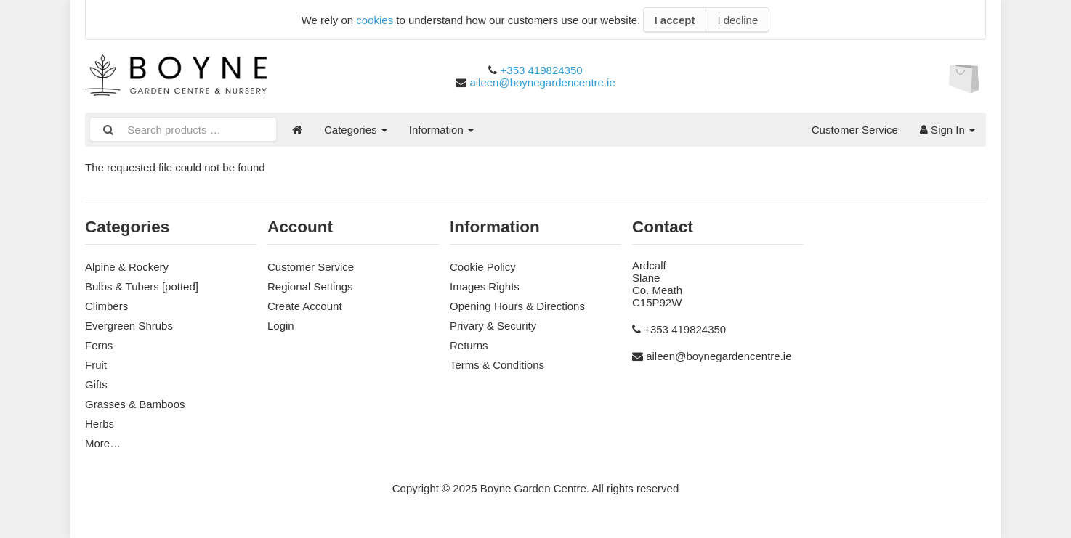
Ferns (99, 345)
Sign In (947, 129)
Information (441, 129)
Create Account (304, 306)
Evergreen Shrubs (129, 325)
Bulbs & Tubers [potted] (141, 286)
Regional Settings (310, 286)
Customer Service (855, 129)
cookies (374, 20)
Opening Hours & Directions (517, 306)
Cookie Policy (483, 267)
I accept (675, 20)
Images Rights (485, 286)
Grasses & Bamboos (135, 404)
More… (103, 443)
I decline (737, 20)
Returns (469, 345)
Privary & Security (493, 325)
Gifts (96, 384)
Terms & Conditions (497, 365)
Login (280, 325)
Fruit (96, 365)
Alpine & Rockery (127, 267)
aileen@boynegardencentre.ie (542, 82)
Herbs (99, 423)
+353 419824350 (542, 70)
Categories (355, 129)
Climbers (106, 306)
